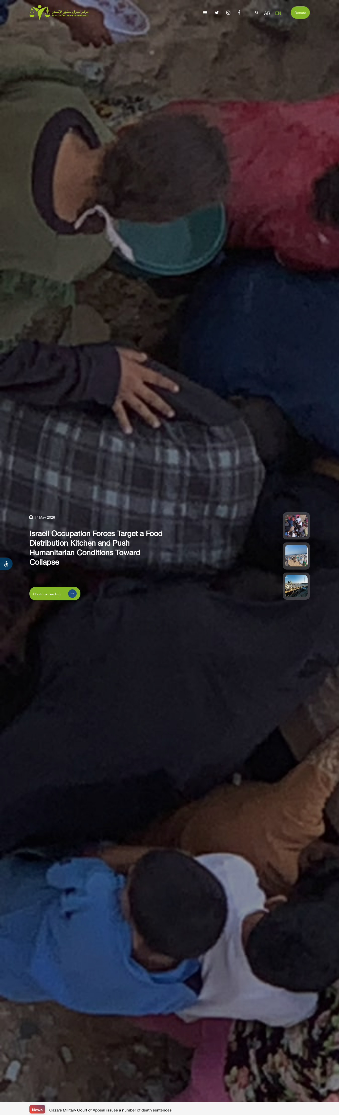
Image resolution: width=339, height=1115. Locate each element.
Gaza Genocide (152, 29)
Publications (209, 29)
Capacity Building (278, 29)
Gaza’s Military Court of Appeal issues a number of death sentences (110, 1109)
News (37, 1109)
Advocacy (241, 29)
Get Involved (317, 29)
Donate (300, 12)
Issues (180, 29)
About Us (121, 29)
